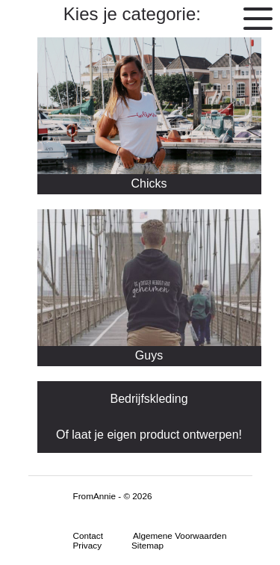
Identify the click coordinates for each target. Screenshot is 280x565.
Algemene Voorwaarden (179, 535)
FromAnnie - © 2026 (112, 496)
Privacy (87, 545)
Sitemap (147, 545)
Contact (88, 535)
